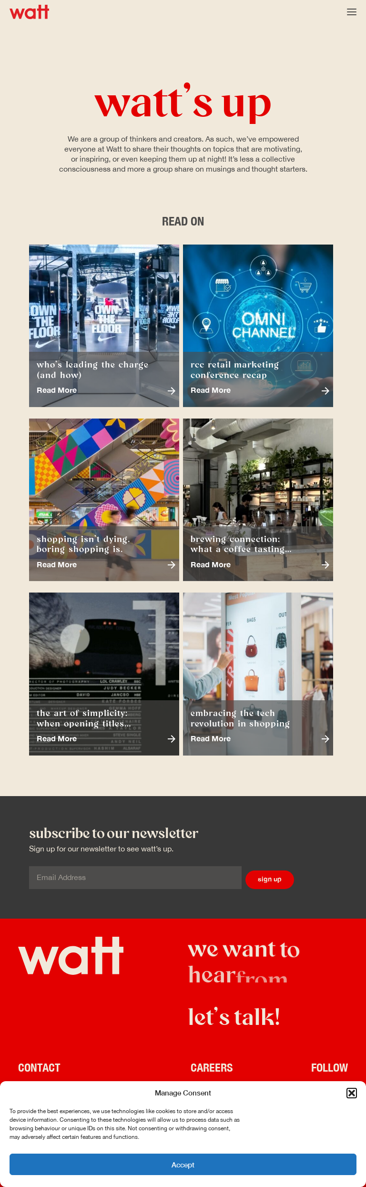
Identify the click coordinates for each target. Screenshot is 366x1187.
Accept (183, 1164)
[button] (351, 1093)
